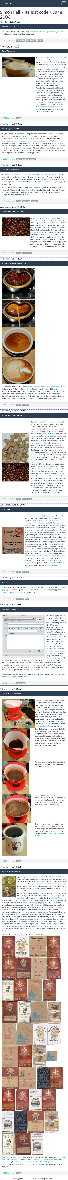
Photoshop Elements (9, 592)
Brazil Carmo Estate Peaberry (13, 212)
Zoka (30, 1162)
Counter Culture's (41, 726)
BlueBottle (44, 1162)
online (56, 565)
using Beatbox (58, 32)
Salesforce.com (30, 40)
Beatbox (39, 40)
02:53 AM (6, 1173)
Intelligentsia (45, 62)
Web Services (21, 40)
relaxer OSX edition (9, 609)
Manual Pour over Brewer (11, 694)
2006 (19, 22)
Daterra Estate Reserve (10, 170)
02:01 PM (6, 861)
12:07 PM (6, 572)
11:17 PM (6, 159)
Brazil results (57, 83)
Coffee (19, 118)
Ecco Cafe (28, 1164)
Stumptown (49, 1159)
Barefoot (36, 1162)
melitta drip (37, 232)
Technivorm (60, 721)
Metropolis (53, 1162)
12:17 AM (6, 40)
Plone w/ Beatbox (8, 26)
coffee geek (41, 881)
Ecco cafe (60, 102)
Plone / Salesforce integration (42, 32)
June (11, 22)
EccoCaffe (34, 201)
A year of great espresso (11, 871)
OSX (26, 598)
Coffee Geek (48, 422)
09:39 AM (6, 118)
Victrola (25, 1162)
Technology (20, 598)
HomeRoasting (26, 253)
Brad (52, 587)
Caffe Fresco (37, 188)
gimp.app (5, 590)
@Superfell (7, 3)
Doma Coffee (14, 1159)
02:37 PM (6, 683)
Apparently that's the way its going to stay (22, 138)
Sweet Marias (48, 434)
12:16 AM (6, 201)
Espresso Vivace (56, 898)
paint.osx (5, 582)
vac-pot (46, 234)
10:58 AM (6, 405)
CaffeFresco (26, 201)
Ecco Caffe (29, 387)
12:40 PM (6, 499)
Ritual (56, 1159)
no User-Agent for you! (10, 129)
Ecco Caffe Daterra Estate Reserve (35, 175)
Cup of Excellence (8, 51)
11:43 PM (6, 253)
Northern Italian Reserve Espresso (14, 263)
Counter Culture (39, 1159)
